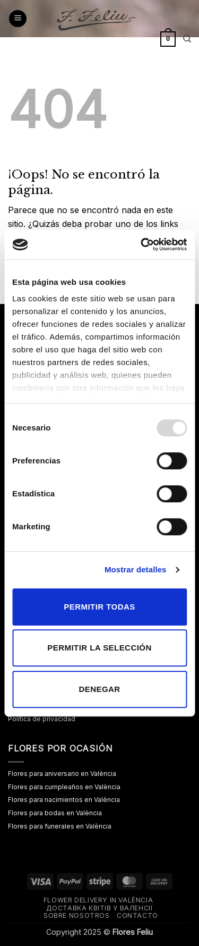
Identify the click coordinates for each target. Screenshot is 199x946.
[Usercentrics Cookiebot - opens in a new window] (142, 244)
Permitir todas (99, 606)
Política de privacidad (41, 719)
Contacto (137, 915)
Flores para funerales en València (59, 826)
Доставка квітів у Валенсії (99, 908)
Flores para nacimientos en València (64, 800)
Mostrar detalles (136, 569)
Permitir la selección (99, 647)
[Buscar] (187, 39)
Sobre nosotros (77, 915)
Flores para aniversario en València (62, 774)
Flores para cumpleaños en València (64, 787)
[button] (18, 19)
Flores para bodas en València (55, 813)
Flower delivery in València (98, 900)
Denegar (99, 689)
